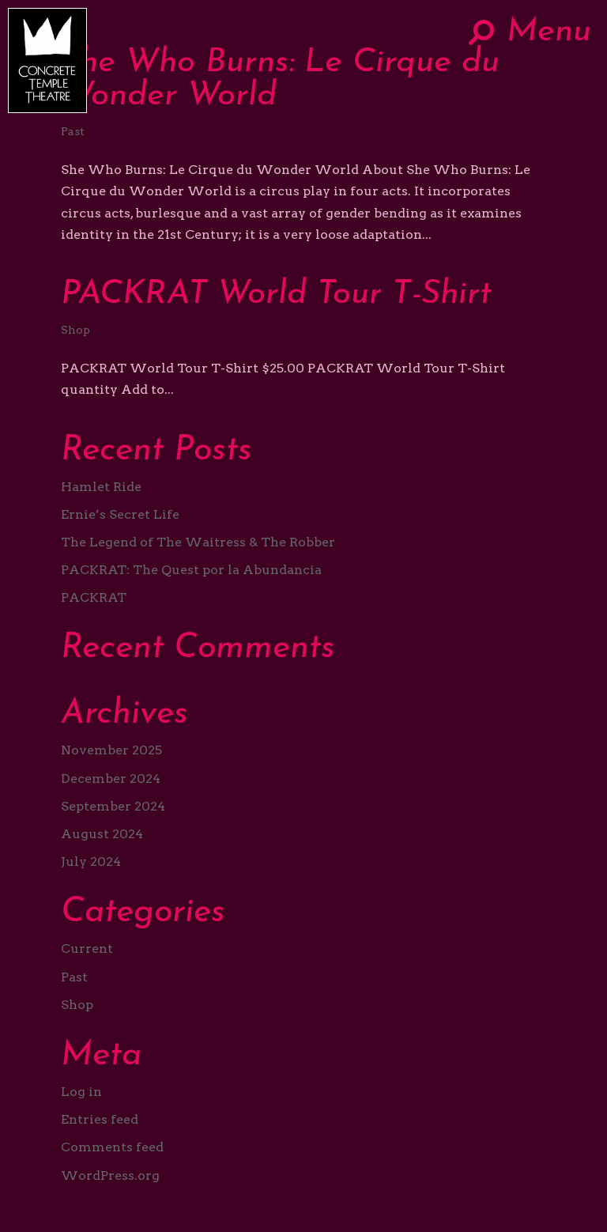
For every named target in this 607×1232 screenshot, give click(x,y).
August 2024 (102, 833)
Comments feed (112, 1147)
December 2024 (110, 778)
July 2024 (91, 861)
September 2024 (113, 806)
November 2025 (111, 750)
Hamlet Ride (101, 486)
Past (73, 131)
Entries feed (99, 1119)
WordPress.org (110, 1175)
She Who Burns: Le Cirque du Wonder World (280, 79)
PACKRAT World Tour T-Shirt (276, 295)
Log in (81, 1091)
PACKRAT (93, 597)
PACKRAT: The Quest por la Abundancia (191, 569)
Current (87, 948)
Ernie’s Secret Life (120, 514)
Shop (75, 329)
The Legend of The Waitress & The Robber (198, 542)
